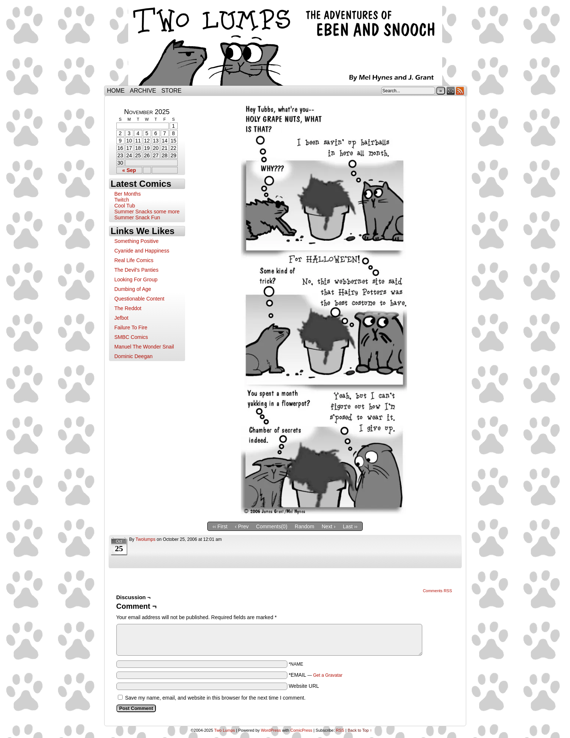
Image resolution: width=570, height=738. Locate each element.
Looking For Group (136, 279)
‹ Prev (242, 526)
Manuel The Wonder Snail (144, 347)
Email (450, 90)
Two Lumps (285, 45)
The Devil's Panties (136, 270)
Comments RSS (437, 590)
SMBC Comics (131, 337)
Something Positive (137, 241)
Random (304, 526)
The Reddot (128, 308)
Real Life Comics (134, 260)
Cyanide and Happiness (142, 251)
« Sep (129, 170)
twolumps (146, 539)
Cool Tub (125, 206)
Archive (143, 90)
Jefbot (122, 318)
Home (116, 90)
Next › (328, 526)
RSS (460, 90)
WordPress (271, 730)
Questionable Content (139, 299)
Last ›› (350, 526)
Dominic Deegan (134, 356)
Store (171, 90)
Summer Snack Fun (137, 217)
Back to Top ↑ (360, 730)
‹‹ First (219, 526)
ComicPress (301, 730)
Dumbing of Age (133, 289)
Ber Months (128, 194)
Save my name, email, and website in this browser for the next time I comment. (215, 698)
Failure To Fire (131, 327)
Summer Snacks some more (147, 211)
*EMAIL (315, 675)
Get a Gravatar (327, 675)
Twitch (122, 200)
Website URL (304, 686)
